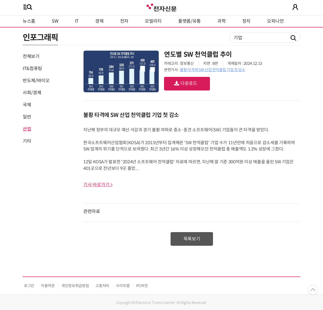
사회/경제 (32, 93)
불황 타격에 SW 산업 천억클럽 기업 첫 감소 (212, 69)
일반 (27, 117)
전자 (124, 21)
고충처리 (102, 285)
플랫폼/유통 (189, 21)
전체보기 (31, 56)
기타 (27, 141)
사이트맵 (123, 285)
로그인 (29, 285)
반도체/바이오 (36, 80)
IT (77, 21)
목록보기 (191, 239)
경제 (99, 21)
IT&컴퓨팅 (32, 68)
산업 (27, 129)
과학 (221, 21)
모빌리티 (153, 21)
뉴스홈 (29, 21)
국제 (27, 105)
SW (55, 21)
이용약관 (48, 285)
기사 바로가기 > (98, 185)
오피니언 (275, 21)
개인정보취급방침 (75, 285)
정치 (246, 21)
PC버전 (142, 285)
